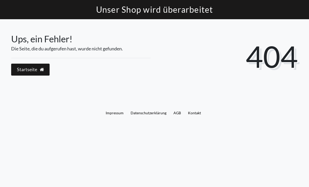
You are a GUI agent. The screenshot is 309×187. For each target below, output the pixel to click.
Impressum (115, 113)
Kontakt (194, 113)
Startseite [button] (30, 69)
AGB (177, 113)
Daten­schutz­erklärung (148, 113)
